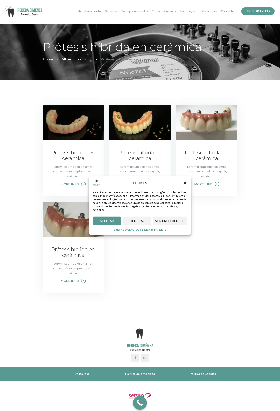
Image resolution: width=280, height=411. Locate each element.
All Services (71, 59)
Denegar (137, 221)
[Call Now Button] (140, 403)
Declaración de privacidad (151, 229)
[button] (185, 183)
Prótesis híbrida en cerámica (73, 155)
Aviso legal (82, 374)
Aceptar (107, 221)
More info (70, 184)
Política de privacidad (140, 374)
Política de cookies (123, 229)
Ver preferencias (170, 221)
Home (48, 59)
